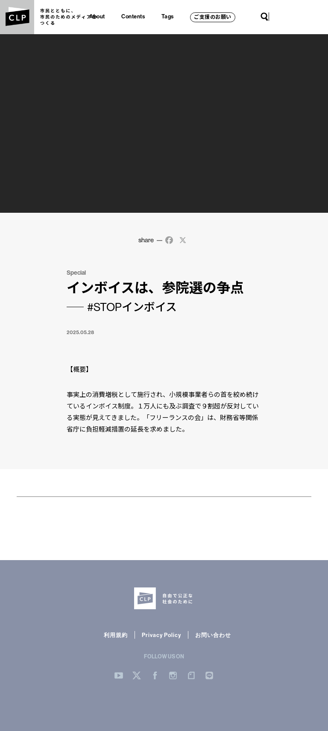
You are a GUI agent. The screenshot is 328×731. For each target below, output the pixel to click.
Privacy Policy (161, 634)
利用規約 (116, 634)
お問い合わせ (213, 634)
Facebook (294, 16)
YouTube (277, 16)
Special (76, 272)
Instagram (303, 16)
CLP (17, 17)
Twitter (286, 16)
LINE (320, 16)
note (312, 16)
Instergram (173, 675)
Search (264, 16)
